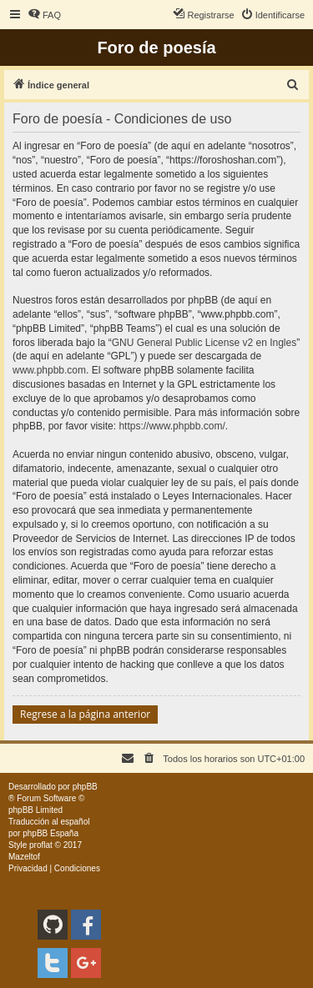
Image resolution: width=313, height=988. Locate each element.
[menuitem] (44, 15)
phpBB (85, 786)
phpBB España (50, 833)
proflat (41, 845)
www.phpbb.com (49, 370)
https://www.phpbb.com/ (172, 426)
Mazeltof (24, 856)
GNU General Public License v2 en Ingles (204, 343)
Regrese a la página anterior (85, 714)
